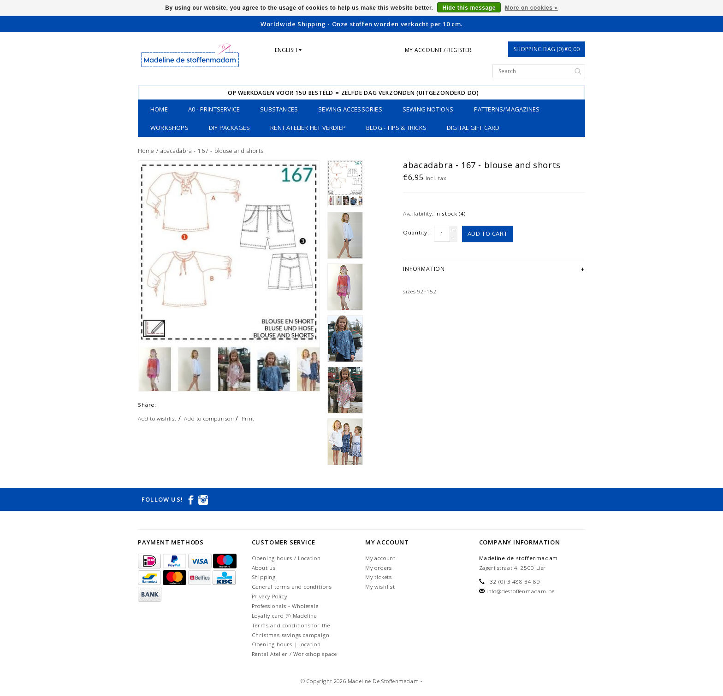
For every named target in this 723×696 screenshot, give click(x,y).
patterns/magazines (507, 109)
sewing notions (428, 109)
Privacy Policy (269, 596)
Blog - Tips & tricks (396, 127)
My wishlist (380, 586)
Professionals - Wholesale (285, 605)
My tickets (378, 576)
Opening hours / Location (286, 558)
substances (279, 109)
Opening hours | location (286, 644)
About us (264, 567)
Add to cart (488, 233)
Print (248, 418)
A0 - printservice (214, 109)
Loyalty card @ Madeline (284, 615)
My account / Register (438, 50)
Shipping (264, 576)
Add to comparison (209, 418)
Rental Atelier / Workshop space (294, 653)
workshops (169, 127)
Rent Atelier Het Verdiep (308, 127)
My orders (378, 567)
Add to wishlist (157, 418)
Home (159, 109)
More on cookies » (531, 8)
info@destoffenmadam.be (520, 591)
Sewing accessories (350, 109)
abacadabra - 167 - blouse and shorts (212, 151)
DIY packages (229, 127)
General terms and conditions (292, 586)
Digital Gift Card (473, 127)
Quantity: (416, 232)
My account (380, 558)
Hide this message (469, 8)
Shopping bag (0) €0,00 (547, 49)
